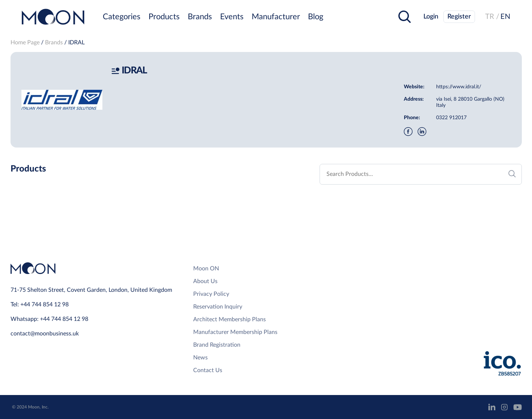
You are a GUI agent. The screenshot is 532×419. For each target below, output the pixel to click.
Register (459, 16)
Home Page (25, 42)
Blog (315, 17)
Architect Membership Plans (229, 319)
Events (232, 17)
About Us (205, 281)
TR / (492, 16)
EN (505, 16)
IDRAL (76, 42)
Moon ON (206, 268)
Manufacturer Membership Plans (235, 332)
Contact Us (207, 370)
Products (164, 17)
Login (430, 16)
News (200, 357)
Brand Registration (216, 345)
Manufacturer (276, 17)
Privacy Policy (211, 294)
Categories (122, 17)
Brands (200, 17)
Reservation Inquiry (217, 307)
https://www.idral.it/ (458, 86)
